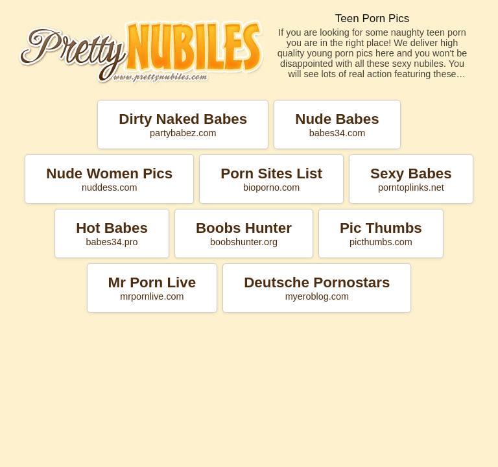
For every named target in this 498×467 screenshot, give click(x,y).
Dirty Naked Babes (183, 124)
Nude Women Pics (109, 179)
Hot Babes (112, 233)
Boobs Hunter (244, 233)
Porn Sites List (271, 179)
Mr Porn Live (152, 288)
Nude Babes (337, 124)
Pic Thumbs (381, 233)
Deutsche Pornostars (317, 288)
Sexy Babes (411, 179)
